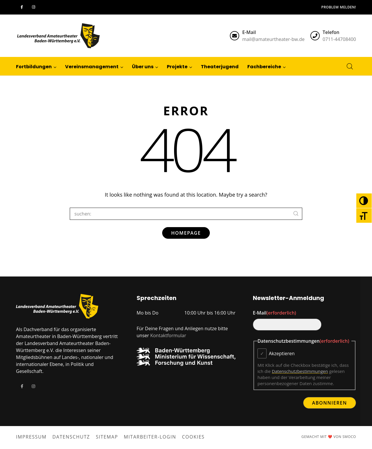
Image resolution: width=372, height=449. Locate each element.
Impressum (31, 437)
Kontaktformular (168, 335)
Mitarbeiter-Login (150, 437)
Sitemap (107, 437)
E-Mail (274, 313)
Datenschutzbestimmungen (300, 371)
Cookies (193, 437)
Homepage (186, 233)
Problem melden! (338, 7)
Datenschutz (71, 437)
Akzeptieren (282, 353)
